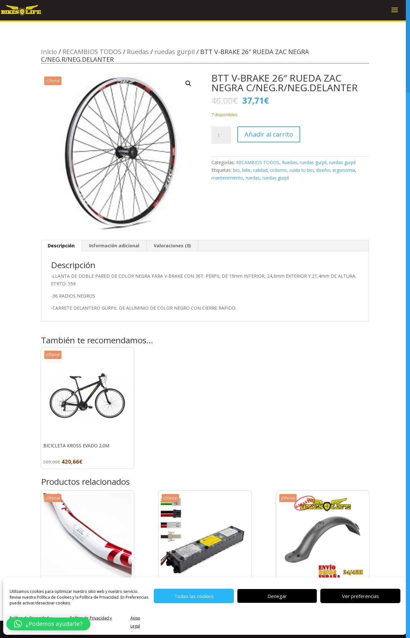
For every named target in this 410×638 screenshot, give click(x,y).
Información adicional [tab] (114, 246)
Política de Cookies (54, 597)
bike (246, 170)
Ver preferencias (360, 596)
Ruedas (138, 51)
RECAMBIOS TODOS (91, 51)
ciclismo (278, 170)
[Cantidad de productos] (221, 135)
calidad (260, 170)
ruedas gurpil (174, 51)
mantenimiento (227, 178)
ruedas (253, 178)
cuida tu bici (301, 170)
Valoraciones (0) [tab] (172, 246)
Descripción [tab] (61, 246)
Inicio (49, 51)
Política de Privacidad (99, 597)
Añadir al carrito (268, 134)
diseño (323, 170)
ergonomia (343, 170)
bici (236, 170)
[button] (188, 83)
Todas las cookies (194, 596)
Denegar (277, 596)
